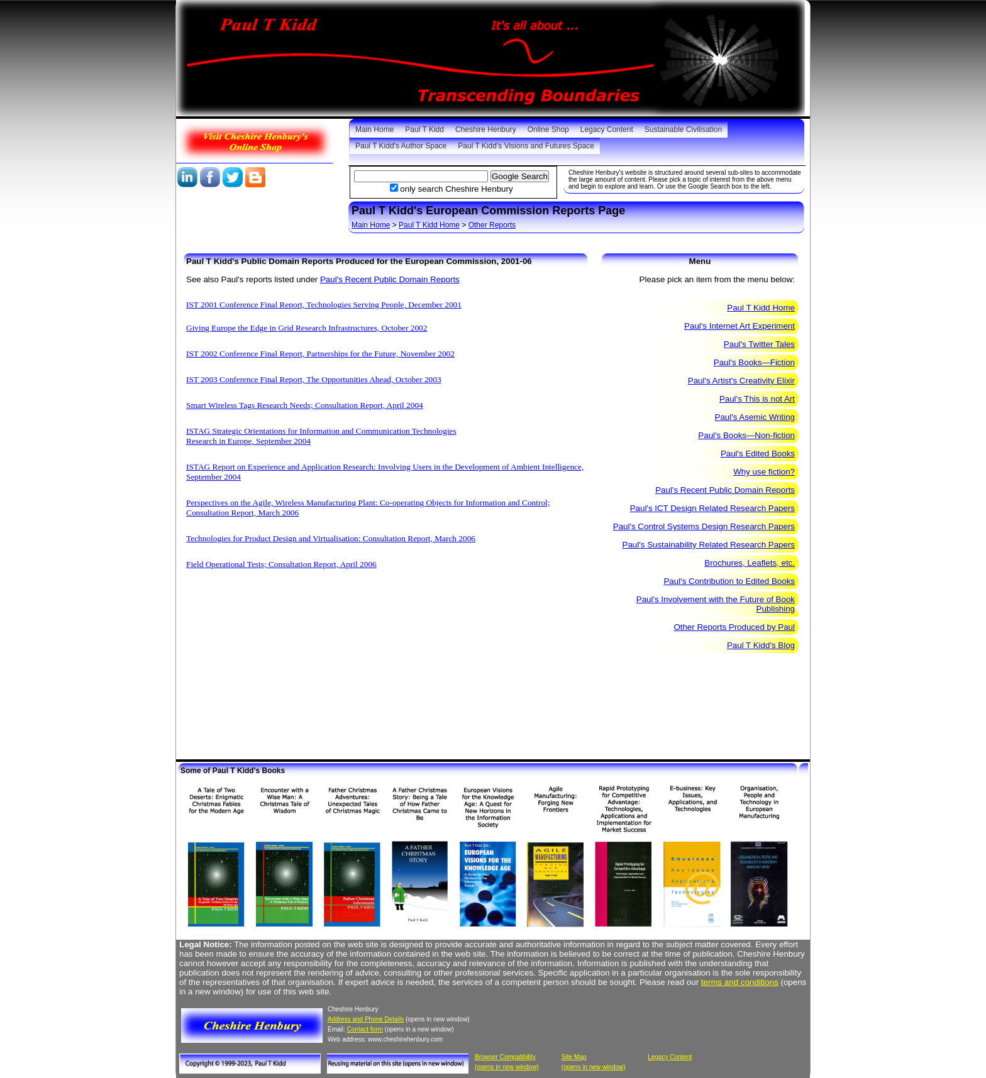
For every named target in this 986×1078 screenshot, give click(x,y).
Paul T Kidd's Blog (761, 645)
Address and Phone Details (366, 1019)
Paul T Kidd (424, 129)
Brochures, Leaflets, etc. (749, 563)
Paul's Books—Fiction (754, 362)
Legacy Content (606, 129)
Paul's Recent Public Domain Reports (390, 279)
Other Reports (492, 225)
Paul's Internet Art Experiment (739, 326)
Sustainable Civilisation (683, 129)
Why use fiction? (764, 471)
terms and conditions (739, 982)
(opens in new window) (507, 1067)
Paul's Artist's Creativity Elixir (741, 380)
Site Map (574, 1056)
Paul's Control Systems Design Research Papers (704, 526)
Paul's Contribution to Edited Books (729, 581)
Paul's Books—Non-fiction (746, 435)
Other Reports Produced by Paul (734, 627)
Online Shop (548, 129)
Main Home (374, 129)
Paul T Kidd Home (429, 225)
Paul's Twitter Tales (759, 344)
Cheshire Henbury (485, 129)
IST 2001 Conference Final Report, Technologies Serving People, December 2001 (324, 304)
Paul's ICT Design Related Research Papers (712, 508)
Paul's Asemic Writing (755, 417)
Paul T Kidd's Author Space (400, 145)
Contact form (365, 1029)
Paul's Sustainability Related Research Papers (709, 544)
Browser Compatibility (505, 1056)
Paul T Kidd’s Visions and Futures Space (526, 145)
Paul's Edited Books (758, 453)
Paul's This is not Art (757, 399)
